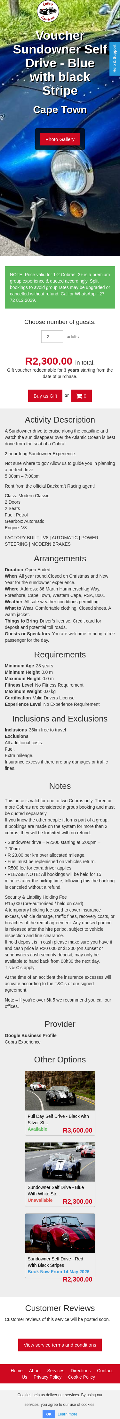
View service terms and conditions (60, 1345)
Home (16, 1370)
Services (55, 1370)
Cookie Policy (81, 1377)
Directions (81, 1370)
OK (49, 1414)
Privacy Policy (47, 1377)
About (35, 1370)
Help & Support (114, 58)
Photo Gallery (60, 139)
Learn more (67, 1414)
